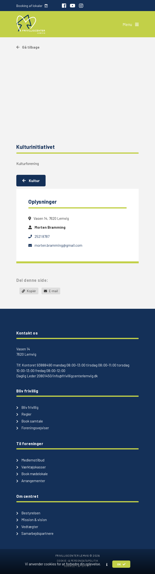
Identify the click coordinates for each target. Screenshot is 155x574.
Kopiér (29, 291)
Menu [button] (131, 24)
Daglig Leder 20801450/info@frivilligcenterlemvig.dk (57, 376)
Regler (23, 414)
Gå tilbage (28, 47)
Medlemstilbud (30, 460)
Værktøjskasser (31, 467)
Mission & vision (31, 519)
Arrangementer (30, 481)
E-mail (51, 291)
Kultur (31, 180)
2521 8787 (38, 236)
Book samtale (29, 421)
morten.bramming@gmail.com (55, 245)
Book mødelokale (32, 474)
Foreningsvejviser (32, 428)
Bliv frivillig (27, 407)
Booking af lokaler (32, 6)
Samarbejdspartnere (35, 533)
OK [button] (121, 564)
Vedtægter (27, 526)
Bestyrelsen (28, 513)
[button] (106, 564)
